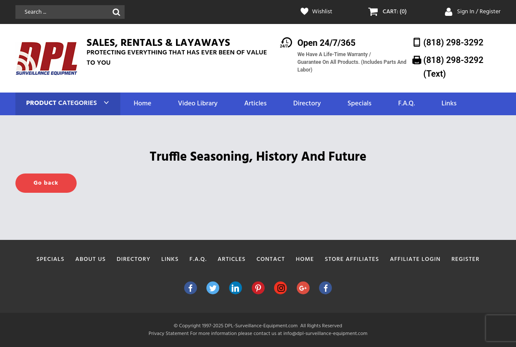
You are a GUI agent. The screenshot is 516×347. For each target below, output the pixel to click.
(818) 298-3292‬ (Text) (453, 66)
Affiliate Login (415, 259)
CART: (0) (395, 12)
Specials (359, 104)
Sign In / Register (479, 12)
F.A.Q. (406, 104)
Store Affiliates (352, 259)
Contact (271, 259)
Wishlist (322, 12)
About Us (90, 259)
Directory (307, 104)
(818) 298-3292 (453, 42)
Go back (45, 183)
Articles (255, 104)
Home (142, 104)
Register (465, 259)
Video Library (198, 104)
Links (448, 104)
